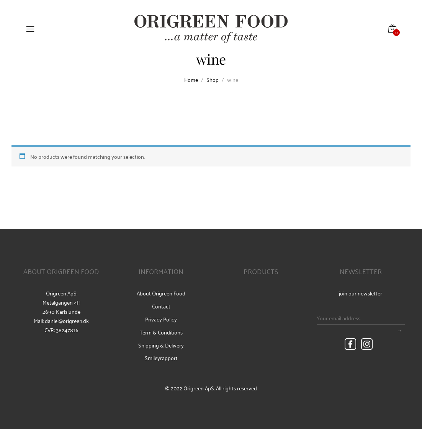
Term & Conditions (161, 332)
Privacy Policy (161, 319)
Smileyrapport (161, 357)
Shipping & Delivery (161, 345)
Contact (161, 306)
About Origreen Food (161, 293)
